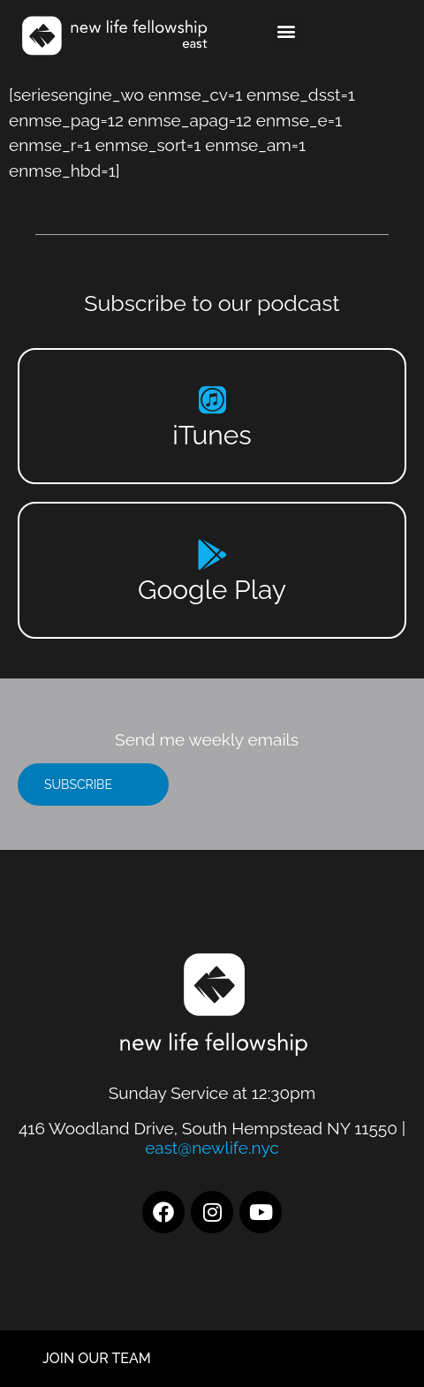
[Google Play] (212, 554)
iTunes (212, 435)
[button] (286, 31)
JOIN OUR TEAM (96, 1358)
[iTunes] (212, 399)
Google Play (212, 589)
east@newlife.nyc (212, 1147)
